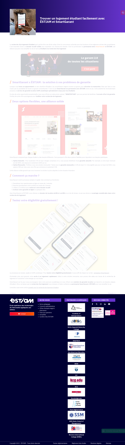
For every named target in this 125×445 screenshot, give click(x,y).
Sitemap (108, 443)
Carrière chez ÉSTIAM (46, 317)
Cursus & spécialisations (47, 306)
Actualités (43, 315)
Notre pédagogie (45, 304)
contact (22, 314)
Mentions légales (96, 443)
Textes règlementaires (60, 443)
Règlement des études (79, 443)
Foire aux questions (46, 312)
